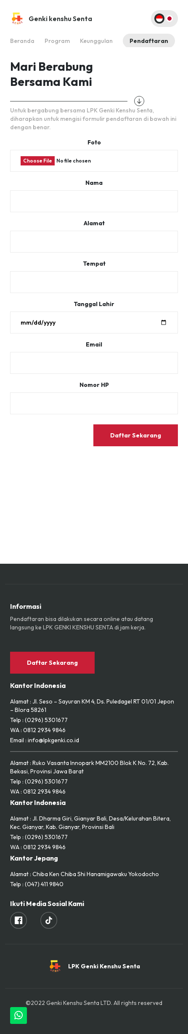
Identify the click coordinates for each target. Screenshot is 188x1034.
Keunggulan (96, 41)
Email (94, 344)
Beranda (22, 41)
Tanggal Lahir (94, 304)
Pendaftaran (149, 41)
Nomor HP (94, 385)
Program (57, 41)
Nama (94, 183)
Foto (94, 142)
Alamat (94, 223)
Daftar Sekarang (135, 435)
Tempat (94, 263)
